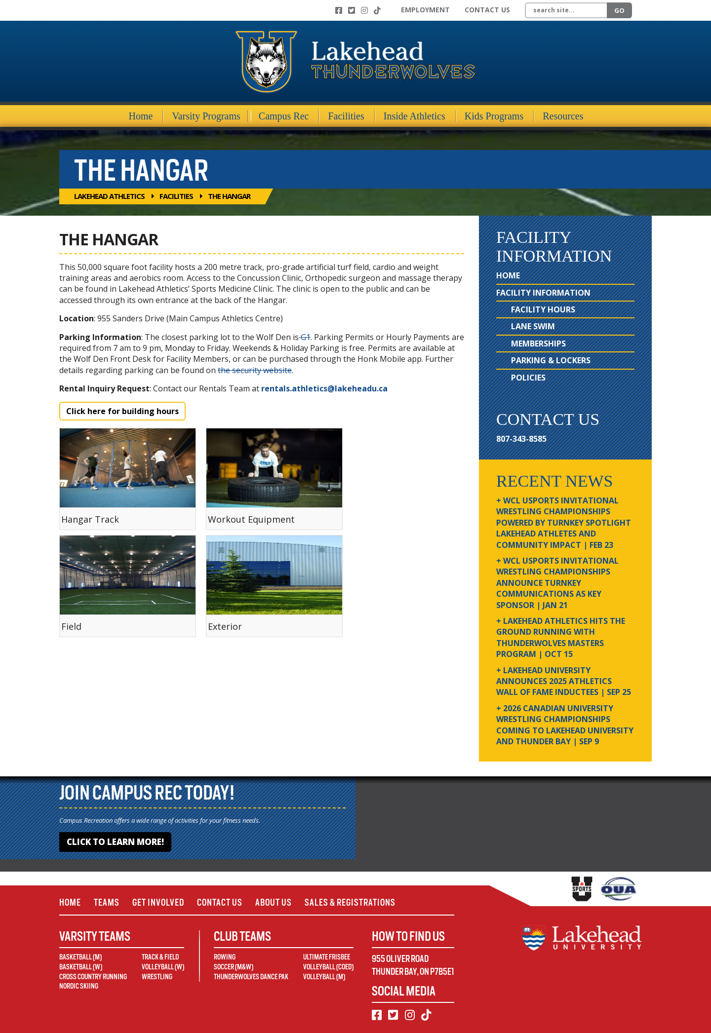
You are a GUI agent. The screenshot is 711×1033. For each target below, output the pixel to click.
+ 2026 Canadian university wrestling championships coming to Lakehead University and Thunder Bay (564, 725)
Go (619, 10)
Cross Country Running (93, 977)
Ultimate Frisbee (326, 957)
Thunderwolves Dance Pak (251, 977)
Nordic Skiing (78, 986)
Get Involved (158, 902)
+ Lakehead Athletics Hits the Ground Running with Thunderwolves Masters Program (560, 637)
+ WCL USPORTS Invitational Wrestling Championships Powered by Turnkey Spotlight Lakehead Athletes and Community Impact (563, 522)
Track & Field (160, 957)
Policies (528, 377)
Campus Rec (284, 116)
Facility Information (543, 292)
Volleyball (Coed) (328, 967)
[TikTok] (377, 10)
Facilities (346, 116)
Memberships (538, 343)
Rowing (225, 957)
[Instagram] (364, 10)
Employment (425, 9)
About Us (273, 902)
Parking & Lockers (551, 360)
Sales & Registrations (350, 902)
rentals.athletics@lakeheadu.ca (325, 388)
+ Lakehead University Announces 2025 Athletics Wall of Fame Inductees (563, 681)
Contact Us (487, 9)
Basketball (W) (80, 967)
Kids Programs (494, 116)
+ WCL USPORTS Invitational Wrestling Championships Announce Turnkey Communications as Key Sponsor (557, 583)
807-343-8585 (521, 438)
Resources (563, 116)
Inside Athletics (414, 116)
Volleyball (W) (163, 967)
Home (141, 116)
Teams (106, 902)
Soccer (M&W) (233, 967)
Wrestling (157, 977)
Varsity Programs (206, 116)
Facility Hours (543, 309)
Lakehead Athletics (109, 196)
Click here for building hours (122, 411)
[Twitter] (351, 10)
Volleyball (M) (324, 977)
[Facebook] (338, 10)
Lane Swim (533, 326)
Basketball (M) (80, 957)
